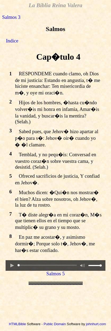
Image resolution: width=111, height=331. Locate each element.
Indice (12, 40)
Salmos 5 (55, 273)
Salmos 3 (11, 17)
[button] (12, 265)
